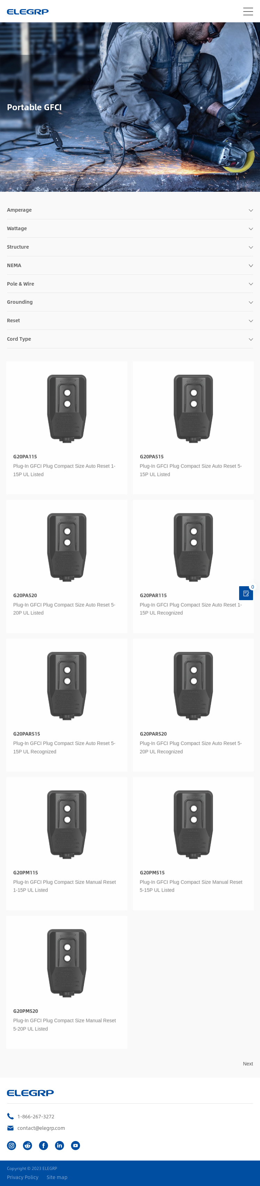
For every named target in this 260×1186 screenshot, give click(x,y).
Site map (57, 1177)
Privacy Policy (22, 1177)
